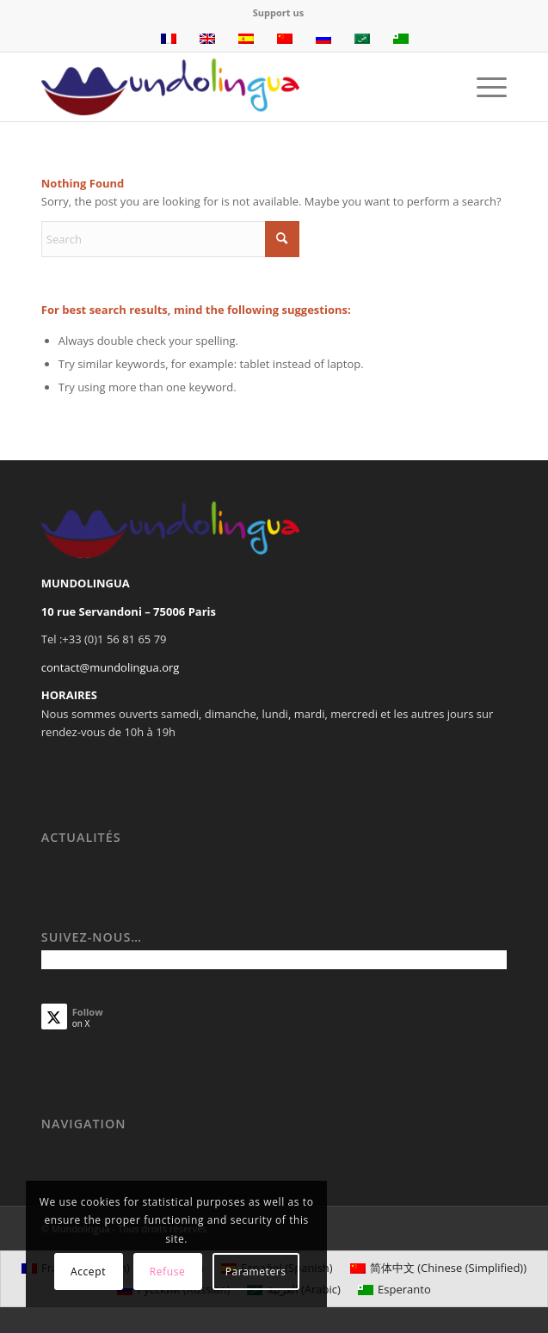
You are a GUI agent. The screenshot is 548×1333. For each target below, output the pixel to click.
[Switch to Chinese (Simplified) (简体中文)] (438, 1268)
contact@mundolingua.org (110, 667)
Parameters (255, 1271)
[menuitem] (278, 13)
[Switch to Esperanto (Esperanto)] (394, 1289)
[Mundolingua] (227, 86)
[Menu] (483, 86)
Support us (278, 12)
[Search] (170, 239)
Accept (88, 1271)
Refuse (168, 1271)
